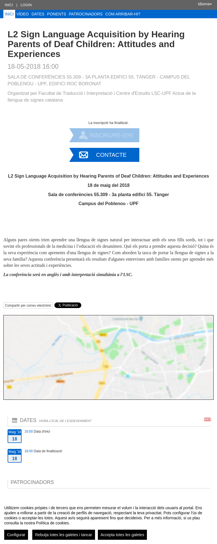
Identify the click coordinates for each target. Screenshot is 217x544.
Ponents (56, 14)
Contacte (111, 155)
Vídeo (23, 14)
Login (26, 5)
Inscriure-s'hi (111, 135)
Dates (37, 14)
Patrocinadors (86, 14)
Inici (9, 5)
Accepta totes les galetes (122, 534)
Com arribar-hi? (122, 14)
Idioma (205, 4)
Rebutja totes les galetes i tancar (63, 534)
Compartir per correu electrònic (28, 305)
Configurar (16, 534)
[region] (108, 520)
